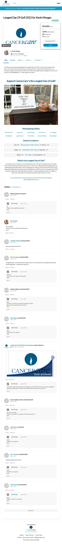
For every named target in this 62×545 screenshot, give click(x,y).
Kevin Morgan (16, 51)
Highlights (12, 60)
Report (25, 55)
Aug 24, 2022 (13, 428)
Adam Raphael (53, 136)
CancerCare (21, 54)
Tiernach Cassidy (14, 257)
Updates (21, 60)
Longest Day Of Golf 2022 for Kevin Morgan (22, 345)
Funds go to (15, 54)
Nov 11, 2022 (13, 195)
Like (7, 199)
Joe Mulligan (53, 132)
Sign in (58, 3)
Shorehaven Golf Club (30, 150)
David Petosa (13, 484)
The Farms (28, 155)
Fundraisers (38, 60)
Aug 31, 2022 (13, 258)
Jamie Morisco (14, 427)
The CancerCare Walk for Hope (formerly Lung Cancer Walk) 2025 (38, 8)
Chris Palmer (31, 136)
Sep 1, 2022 (13, 222)
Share (50, 45)
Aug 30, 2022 (20, 346)
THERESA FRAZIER (15, 241)
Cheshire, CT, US (19, 55)
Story (6, 60)
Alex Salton (20, 132)
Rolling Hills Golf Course (30, 145)
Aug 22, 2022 (13, 455)
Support (21, 535)
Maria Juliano (13, 318)
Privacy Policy (39, 535)
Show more (31, 510)
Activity (29, 60)
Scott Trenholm (14, 454)
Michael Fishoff (9, 132)
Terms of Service (29, 535)
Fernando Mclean (42, 136)
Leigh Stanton (20, 136)
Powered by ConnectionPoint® (31, 539)
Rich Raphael (8, 136)
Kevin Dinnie (42, 132)
